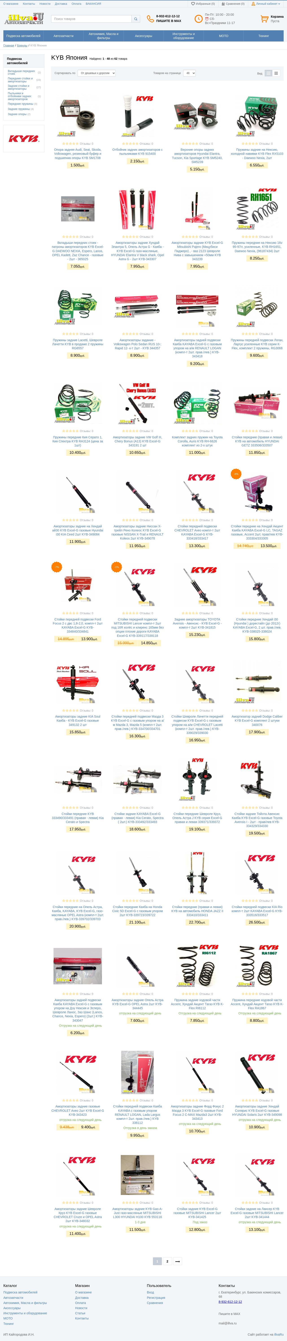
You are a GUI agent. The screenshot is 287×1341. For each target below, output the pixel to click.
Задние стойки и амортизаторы (18, 87)
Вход (150, 1292)
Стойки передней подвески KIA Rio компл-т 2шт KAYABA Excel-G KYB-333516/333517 (257, 911)
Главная (8, 45)
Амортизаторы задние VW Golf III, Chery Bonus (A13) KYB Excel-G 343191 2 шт (137, 441)
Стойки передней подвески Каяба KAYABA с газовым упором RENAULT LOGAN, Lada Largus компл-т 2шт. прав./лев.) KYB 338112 (137, 1115)
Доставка (61, 3)
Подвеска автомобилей (20, 1292)
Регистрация (156, 1298)
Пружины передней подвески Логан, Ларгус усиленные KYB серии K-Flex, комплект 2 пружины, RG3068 (257, 344)
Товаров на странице (167, 73)
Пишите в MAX (168, 21)
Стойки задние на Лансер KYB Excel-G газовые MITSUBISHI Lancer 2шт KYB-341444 (257, 1213)
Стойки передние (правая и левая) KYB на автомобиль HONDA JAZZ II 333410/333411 (197, 911)
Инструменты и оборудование (25, 1313)
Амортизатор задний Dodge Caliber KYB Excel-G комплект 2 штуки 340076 (257, 720)
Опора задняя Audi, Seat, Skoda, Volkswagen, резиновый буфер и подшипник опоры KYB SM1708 (77, 153)
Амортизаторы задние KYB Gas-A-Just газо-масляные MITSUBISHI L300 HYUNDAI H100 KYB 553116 (137, 1213)
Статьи (80, 1313)
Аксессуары (12, 1308)
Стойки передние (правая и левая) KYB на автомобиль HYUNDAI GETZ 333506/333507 (257, 441)
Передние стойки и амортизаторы (20, 80)
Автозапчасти (13, 1298)
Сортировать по (64, 73)
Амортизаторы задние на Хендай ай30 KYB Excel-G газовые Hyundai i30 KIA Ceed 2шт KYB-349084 (77, 530)
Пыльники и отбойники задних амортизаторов (19, 96)
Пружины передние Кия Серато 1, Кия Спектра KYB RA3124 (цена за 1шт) (77, 441)
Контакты (29, 3)
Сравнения (155, 1303)
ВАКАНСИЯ (93, 3)
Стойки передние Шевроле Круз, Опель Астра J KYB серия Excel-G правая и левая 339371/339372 (197, 818)
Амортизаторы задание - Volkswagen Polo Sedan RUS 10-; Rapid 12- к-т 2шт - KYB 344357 (137, 344)
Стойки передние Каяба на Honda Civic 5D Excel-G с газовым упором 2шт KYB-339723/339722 (137, 911)
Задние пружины (19, 109)
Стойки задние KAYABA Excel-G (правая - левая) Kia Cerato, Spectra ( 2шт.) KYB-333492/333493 (137, 818)
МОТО (8, 1318)
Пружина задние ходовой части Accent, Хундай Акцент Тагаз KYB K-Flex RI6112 (197, 1004)
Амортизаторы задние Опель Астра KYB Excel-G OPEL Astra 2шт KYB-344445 (137, 1004)
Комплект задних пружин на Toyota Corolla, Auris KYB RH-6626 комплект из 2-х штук (197, 441)
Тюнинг (8, 1324)
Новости (44, 3)
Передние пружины (20, 103)
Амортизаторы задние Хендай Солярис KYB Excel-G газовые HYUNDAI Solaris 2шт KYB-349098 (257, 1110)
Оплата (76, 3)
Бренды (22, 45)
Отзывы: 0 (86, 143)
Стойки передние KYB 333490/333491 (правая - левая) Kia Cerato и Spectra (78, 818)
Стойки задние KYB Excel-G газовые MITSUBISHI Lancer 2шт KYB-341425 (197, 1213)
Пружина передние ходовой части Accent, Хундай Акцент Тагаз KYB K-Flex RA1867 (257, 1004)
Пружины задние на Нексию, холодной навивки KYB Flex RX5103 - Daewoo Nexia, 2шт (257, 153)
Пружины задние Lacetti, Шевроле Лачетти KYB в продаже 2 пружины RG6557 (77, 344)
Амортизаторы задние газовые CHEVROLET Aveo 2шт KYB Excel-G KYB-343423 (77, 1110)
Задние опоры (17, 114)
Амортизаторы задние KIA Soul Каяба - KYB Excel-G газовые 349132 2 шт (77, 720)
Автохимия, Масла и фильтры (25, 1303)
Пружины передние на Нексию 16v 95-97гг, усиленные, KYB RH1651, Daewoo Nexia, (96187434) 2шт (257, 247)
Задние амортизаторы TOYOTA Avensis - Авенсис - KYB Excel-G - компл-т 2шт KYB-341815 (197, 623)
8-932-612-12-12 (168, 16)
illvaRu (279, 1334)
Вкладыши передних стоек (21, 72)
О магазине (10, 3)
